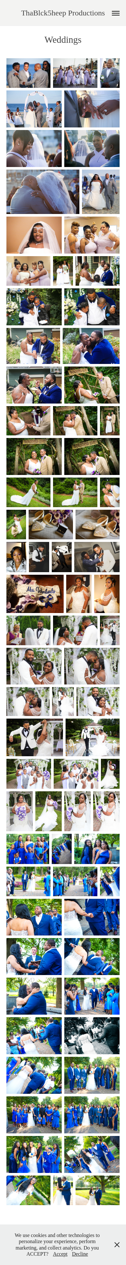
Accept (60, 1254)
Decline (80, 1254)
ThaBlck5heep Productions (63, 13)
